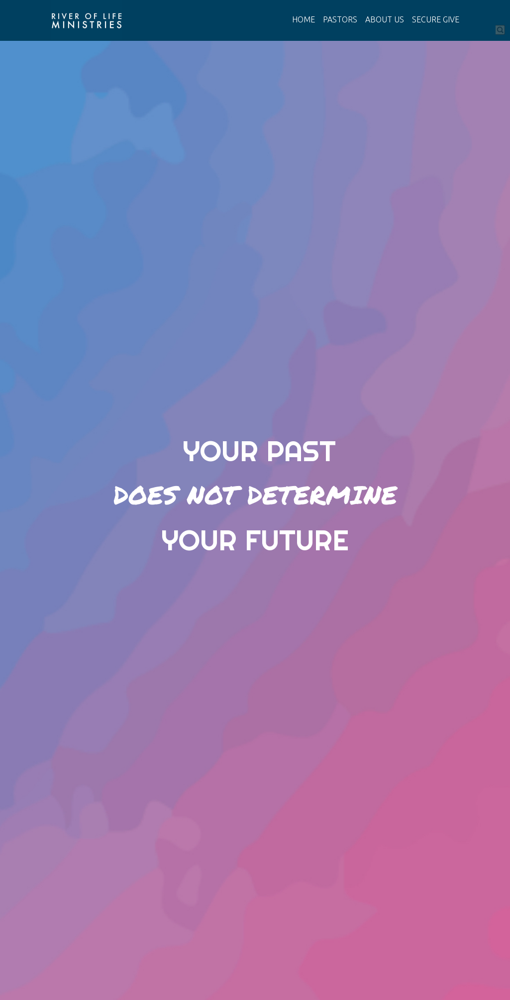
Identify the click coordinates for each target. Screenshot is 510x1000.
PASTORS (340, 19)
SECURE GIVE (435, 19)
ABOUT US (384, 19)
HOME (303, 19)
